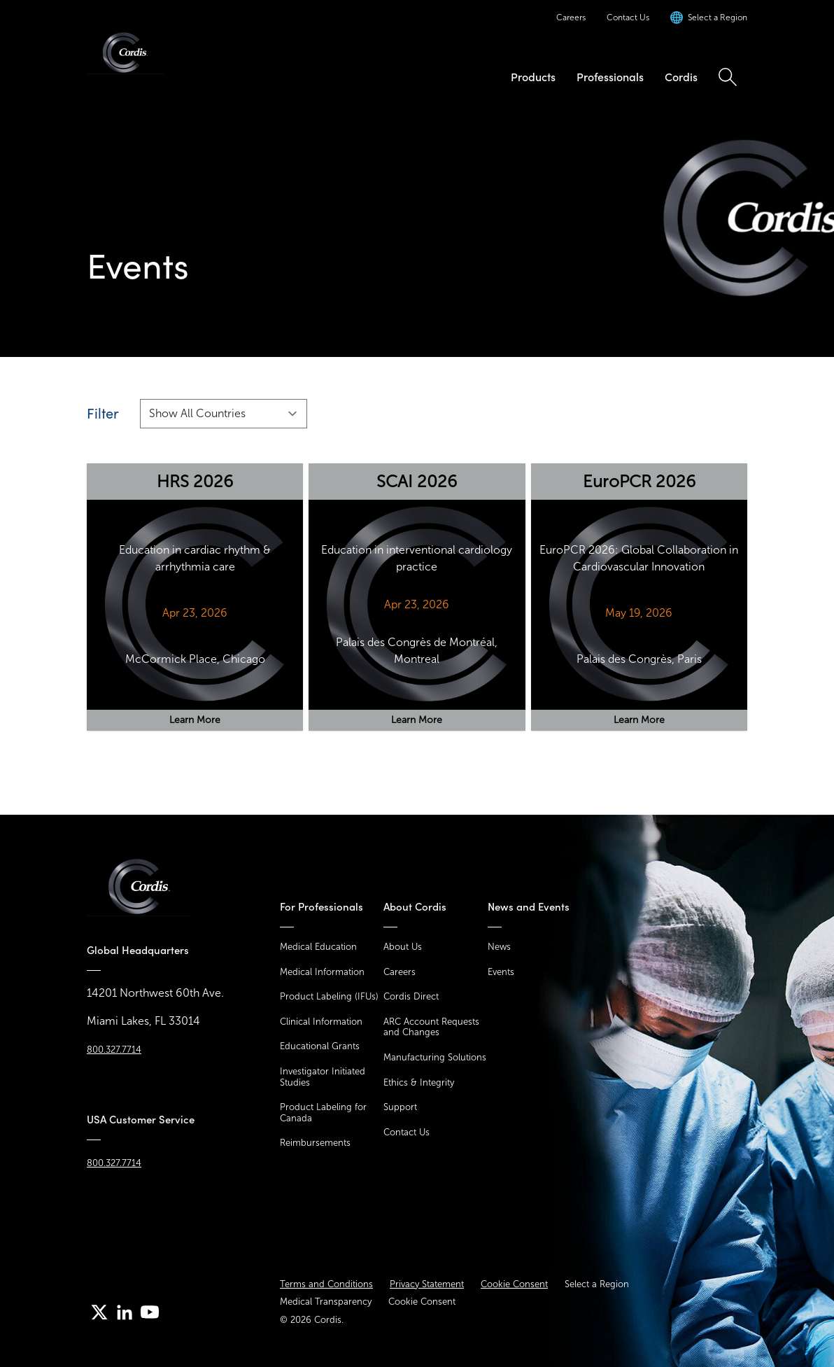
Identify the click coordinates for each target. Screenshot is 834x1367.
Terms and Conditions (326, 1284)
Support (400, 1107)
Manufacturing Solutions (434, 1057)
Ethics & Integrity (418, 1082)
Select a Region (597, 1284)
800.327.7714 (114, 1049)
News (499, 946)
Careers (571, 17)
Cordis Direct (411, 996)
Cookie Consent (514, 1284)
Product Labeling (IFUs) (329, 996)
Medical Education (318, 946)
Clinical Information (321, 1021)
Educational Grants (320, 1046)
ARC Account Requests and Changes (431, 1027)
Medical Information (322, 972)
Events (501, 972)
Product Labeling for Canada (323, 1112)
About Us (402, 946)
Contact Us (628, 17)
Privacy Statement (427, 1284)
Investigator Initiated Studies (322, 1077)
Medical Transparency (326, 1301)
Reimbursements (315, 1142)
